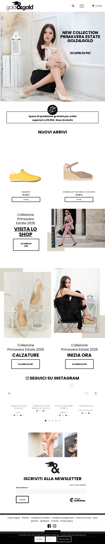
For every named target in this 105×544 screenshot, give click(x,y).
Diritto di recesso (84, 517)
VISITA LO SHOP (25, 232)
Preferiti (25, 517)
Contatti (55, 521)
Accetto (40, 539)
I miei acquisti (13, 517)
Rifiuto (51, 539)
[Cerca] (71, 6)
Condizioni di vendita (40, 517)
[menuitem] (73, 6)
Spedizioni (44, 521)
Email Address (22, 488)
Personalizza (64, 539)
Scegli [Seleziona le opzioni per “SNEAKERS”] (26, 199)
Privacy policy (66, 521)
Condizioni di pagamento (62, 517)
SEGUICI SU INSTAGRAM (52, 378)
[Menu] (82, 6)
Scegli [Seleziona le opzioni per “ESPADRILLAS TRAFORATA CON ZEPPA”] (79, 199)
